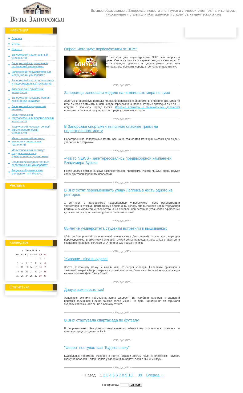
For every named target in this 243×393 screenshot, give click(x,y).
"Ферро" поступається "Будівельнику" (97, 348)
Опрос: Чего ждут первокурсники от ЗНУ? (100, 49)
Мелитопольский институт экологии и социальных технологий (28, 141)
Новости (17, 49)
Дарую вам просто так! (84, 290)
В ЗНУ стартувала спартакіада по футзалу (101, 320)
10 (130, 375)
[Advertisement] (31, 212)
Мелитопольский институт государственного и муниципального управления (30, 153)
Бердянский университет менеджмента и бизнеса (27, 172)
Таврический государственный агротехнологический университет (31, 129)
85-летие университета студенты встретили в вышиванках (115, 228)
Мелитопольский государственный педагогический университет (33, 118)
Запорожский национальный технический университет (30, 65)
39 (140, 375)
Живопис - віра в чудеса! (86, 259)
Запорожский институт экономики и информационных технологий (33, 82)
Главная (17, 38)
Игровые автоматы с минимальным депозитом (147, 107)
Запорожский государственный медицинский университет (31, 73)
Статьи (16, 43)
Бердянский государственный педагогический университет (30, 163)
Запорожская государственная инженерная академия (31, 99)
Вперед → (155, 375)
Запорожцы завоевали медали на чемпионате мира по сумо (117, 93)
